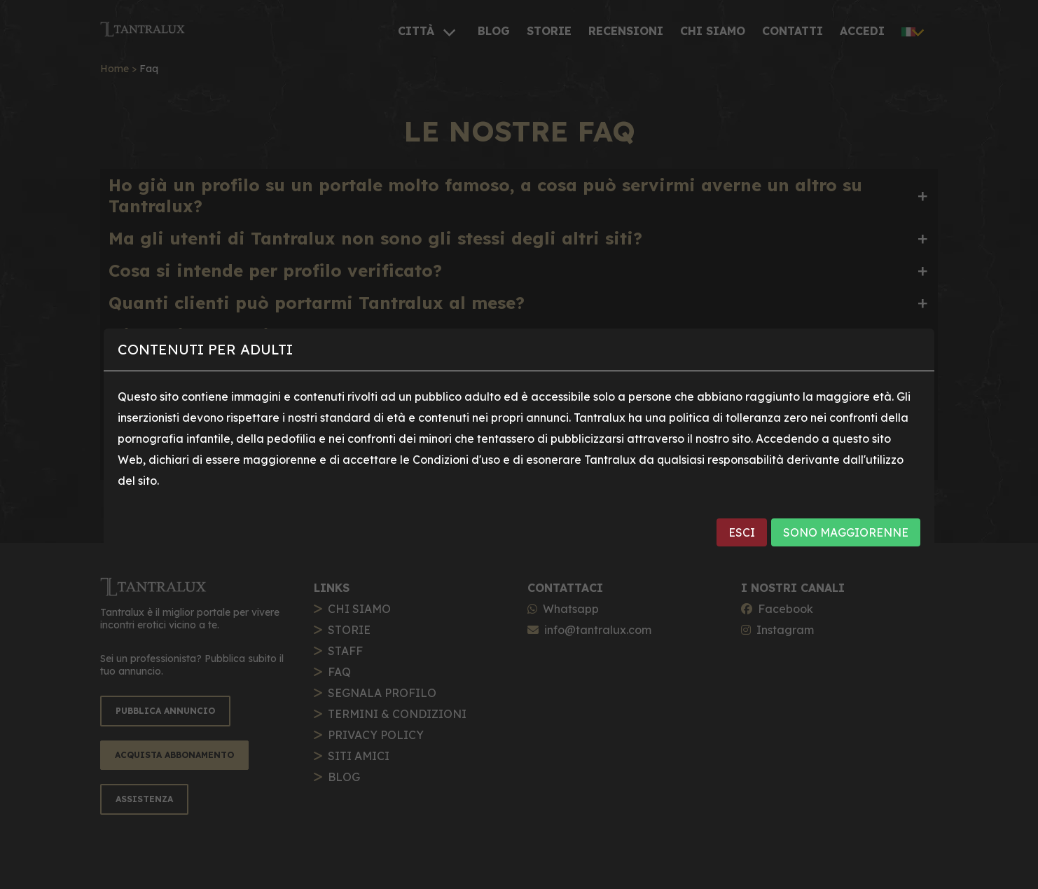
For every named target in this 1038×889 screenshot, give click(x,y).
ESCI (741, 532)
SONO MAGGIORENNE (845, 532)
